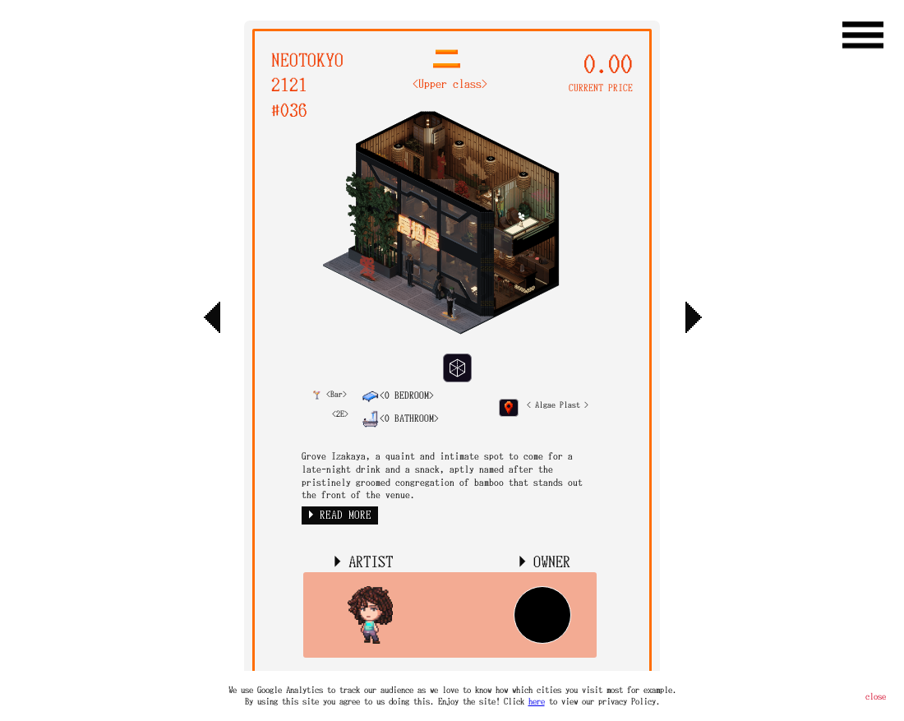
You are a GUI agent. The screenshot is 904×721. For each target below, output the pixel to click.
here (536, 701)
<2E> (340, 413)
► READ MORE (339, 515)
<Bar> (330, 394)
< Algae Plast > (557, 404)
